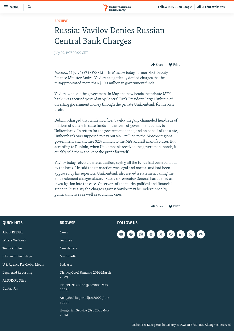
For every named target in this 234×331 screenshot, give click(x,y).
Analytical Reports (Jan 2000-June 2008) (84, 300)
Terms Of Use (12, 248)
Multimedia (68, 256)
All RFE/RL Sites (14, 280)
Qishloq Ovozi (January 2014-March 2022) (85, 275)
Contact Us (10, 288)
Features (66, 240)
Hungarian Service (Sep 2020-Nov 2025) (85, 313)
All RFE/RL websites (211, 7)
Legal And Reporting (17, 272)
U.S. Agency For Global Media (23, 264)
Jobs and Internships (17, 256)
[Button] (157, 65)
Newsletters (68, 248)
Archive (61, 21)
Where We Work (14, 240)
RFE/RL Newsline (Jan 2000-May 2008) (84, 287)
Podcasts (66, 264)
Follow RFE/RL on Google (175, 7)
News (64, 232)
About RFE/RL (13, 232)
